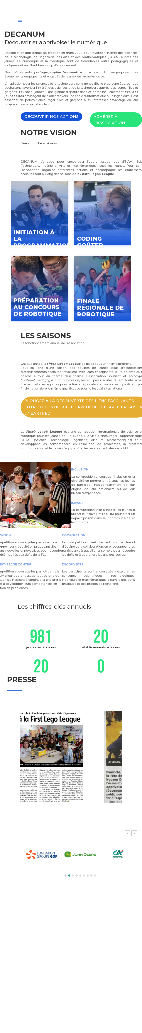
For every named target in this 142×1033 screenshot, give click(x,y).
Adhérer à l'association (109, 119)
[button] (134, 833)
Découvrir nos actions (51, 116)
